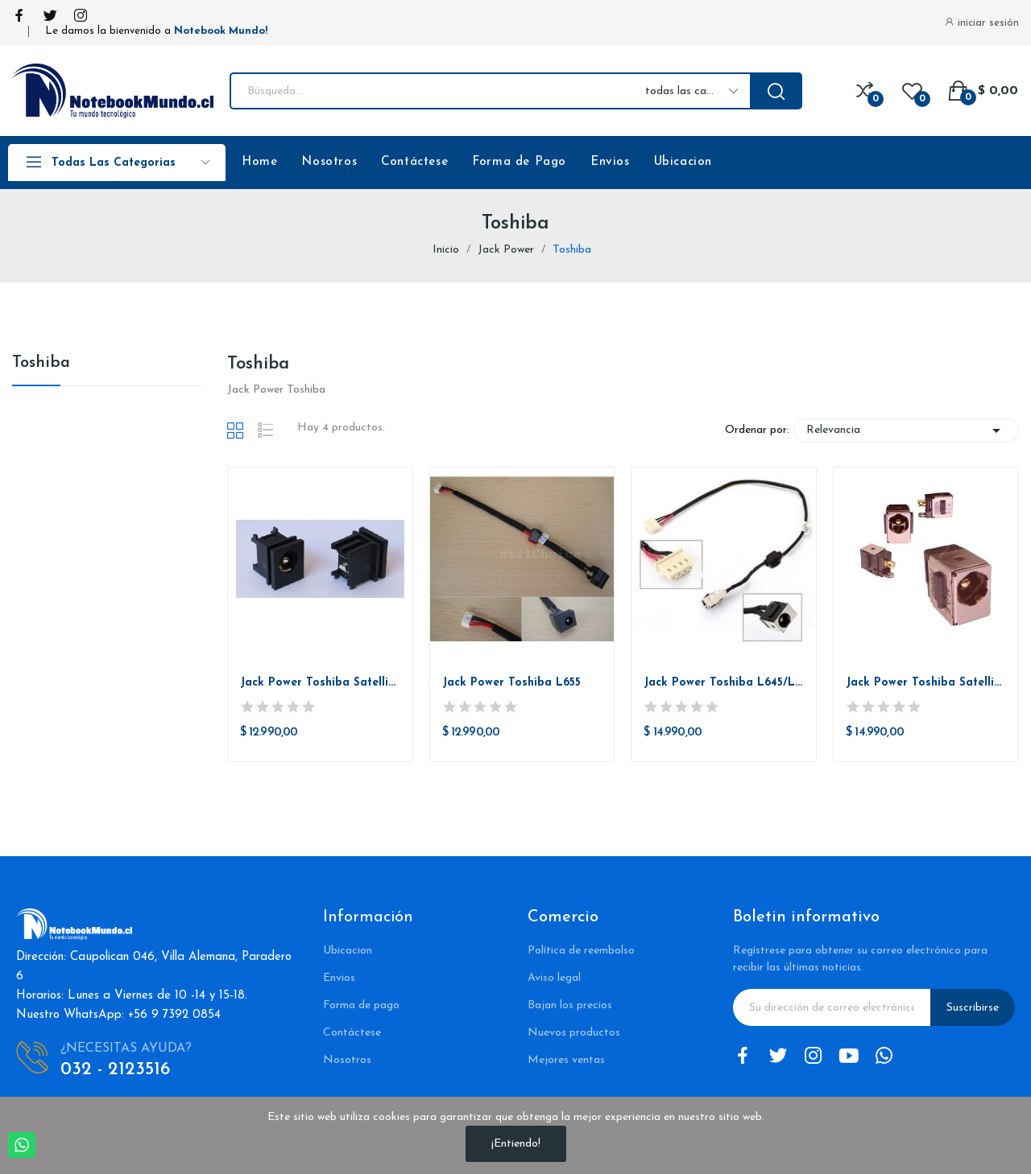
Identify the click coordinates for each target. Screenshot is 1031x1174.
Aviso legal (554, 978)
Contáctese (414, 162)
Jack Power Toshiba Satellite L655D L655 (926, 683)
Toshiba (41, 363)
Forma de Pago (519, 162)
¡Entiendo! (515, 1144)
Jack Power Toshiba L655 (511, 683)
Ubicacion (683, 162)
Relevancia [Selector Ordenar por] (906, 430)
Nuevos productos (574, 1033)
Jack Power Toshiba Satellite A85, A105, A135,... (320, 683)
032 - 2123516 (115, 1070)
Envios (610, 162)
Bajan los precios (570, 1005)
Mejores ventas (566, 1060)
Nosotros (329, 162)
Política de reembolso (581, 951)
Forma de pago (361, 1005)
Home (259, 162)
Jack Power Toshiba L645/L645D (724, 683)
